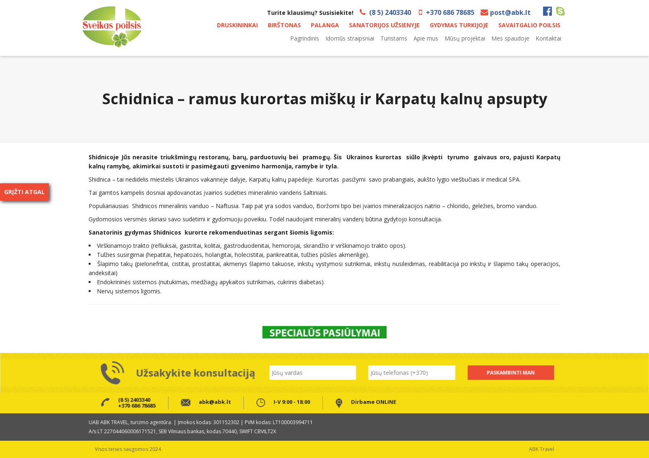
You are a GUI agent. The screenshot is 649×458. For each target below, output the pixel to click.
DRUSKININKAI (237, 25)
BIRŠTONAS (284, 25)
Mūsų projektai (465, 38)
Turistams (393, 38)
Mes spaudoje (510, 38)
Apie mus (425, 38)
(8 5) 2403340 (390, 12)
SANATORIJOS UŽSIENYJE (384, 25)
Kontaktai (548, 38)
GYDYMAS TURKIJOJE (459, 25)
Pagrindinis (304, 38)
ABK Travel (541, 449)
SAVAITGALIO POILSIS (529, 25)
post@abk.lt (510, 12)
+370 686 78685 (450, 12)
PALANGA (325, 25)
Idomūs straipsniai (349, 38)
